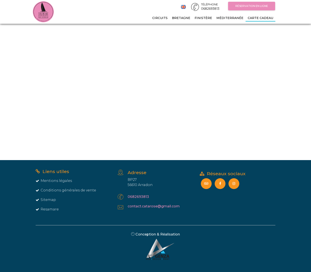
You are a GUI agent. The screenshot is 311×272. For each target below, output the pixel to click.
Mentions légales (54, 181)
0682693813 (138, 197)
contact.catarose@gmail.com (154, 206)
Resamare (47, 209)
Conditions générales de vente (66, 190)
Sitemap (46, 200)
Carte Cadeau (260, 18)
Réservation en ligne (251, 6)
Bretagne (181, 18)
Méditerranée (229, 18)
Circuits (160, 18)
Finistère (203, 18)
